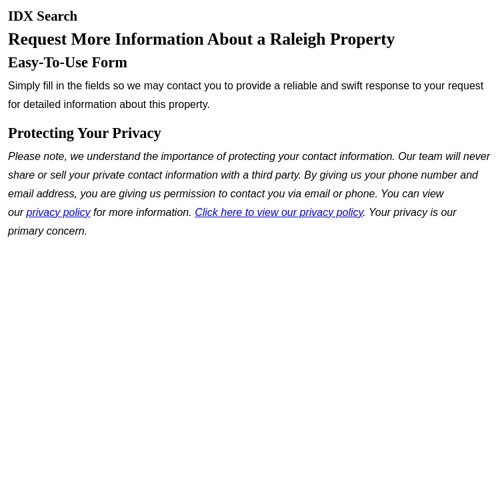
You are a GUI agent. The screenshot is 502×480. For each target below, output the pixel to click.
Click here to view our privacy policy (279, 212)
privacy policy (59, 212)
